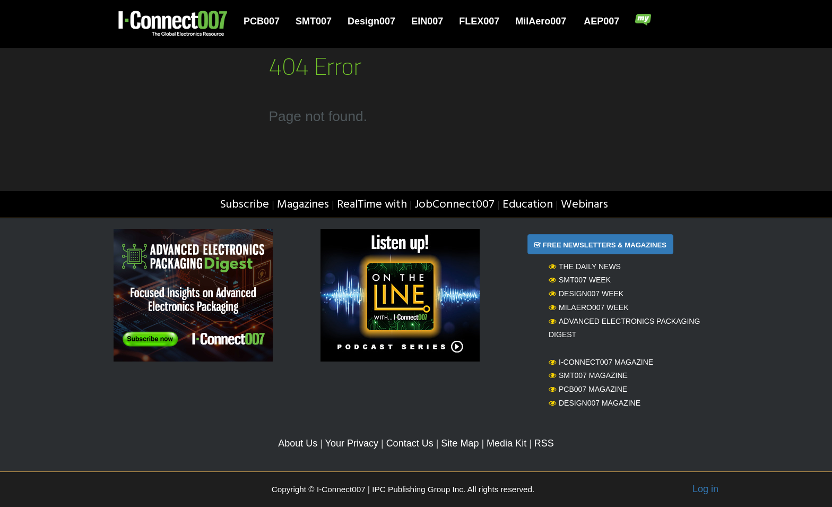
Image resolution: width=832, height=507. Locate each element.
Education (527, 204)
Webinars (584, 204)
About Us (297, 443)
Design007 (371, 21)
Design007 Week (586, 293)
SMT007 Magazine (588, 375)
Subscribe (244, 204)
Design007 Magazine (594, 403)
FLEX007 (479, 21)
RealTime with (372, 204)
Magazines (303, 204)
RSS (544, 443)
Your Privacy (351, 443)
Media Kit (506, 443)
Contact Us (410, 443)
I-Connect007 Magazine (601, 362)
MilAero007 (540, 21)
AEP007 (601, 21)
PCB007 (262, 21)
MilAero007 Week (589, 307)
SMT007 (314, 21)
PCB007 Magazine (588, 389)
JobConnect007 (454, 204)
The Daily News (585, 266)
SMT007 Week (580, 280)
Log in (705, 489)
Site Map (460, 443)
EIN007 (427, 21)
